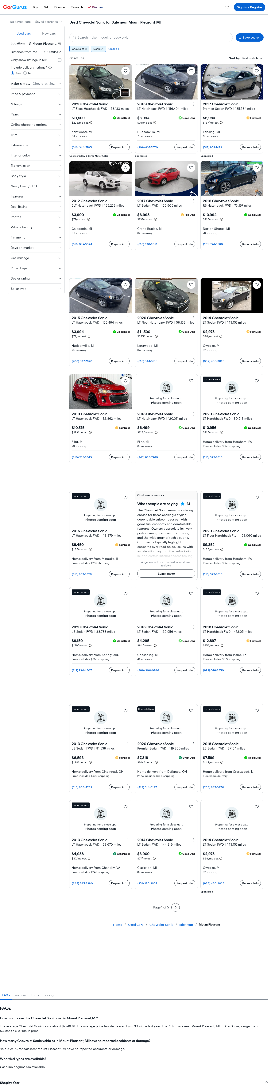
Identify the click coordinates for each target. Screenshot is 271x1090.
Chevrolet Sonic (161, 924)
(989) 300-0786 (148, 670)
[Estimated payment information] (90, 122)
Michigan (186, 924)
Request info (119, 147)
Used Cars (135, 924)
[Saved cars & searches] (227, 7)
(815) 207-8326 (82, 574)
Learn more (166, 573)
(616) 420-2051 (147, 244)
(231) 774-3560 (213, 244)
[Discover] (96, 7)
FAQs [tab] (6, 995)
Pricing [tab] (49, 995)
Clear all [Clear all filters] (113, 48)
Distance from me (24, 52)
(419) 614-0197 (147, 787)
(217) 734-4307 (82, 670)
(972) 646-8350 (213, 670)
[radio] (12, 73)
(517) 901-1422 (212, 147)
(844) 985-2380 (82, 883)
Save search (250, 37)
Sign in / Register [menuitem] (249, 7)
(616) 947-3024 (82, 244)
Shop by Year (134, 1083)
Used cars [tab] (24, 33)
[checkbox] (59, 60)
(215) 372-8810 (213, 457)
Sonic (98, 49)
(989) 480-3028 (213, 361)
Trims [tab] (35, 995)
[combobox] (49, 21)
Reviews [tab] (20, 995)
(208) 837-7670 (147, 147)
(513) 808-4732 (82, 787)
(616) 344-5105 (82, 147)
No (30, 73)
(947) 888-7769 (147, 457)
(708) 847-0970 (213, 787)
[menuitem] (35, 7)
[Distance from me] (51, 52)
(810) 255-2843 (82, 457)
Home (117, 924)
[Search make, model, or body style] (151, 37)
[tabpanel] (134, 1034)
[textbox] (250, 58)
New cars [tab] (49, 33)
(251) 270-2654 (147, 883)
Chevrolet (79, 49)
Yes (18, 73)
